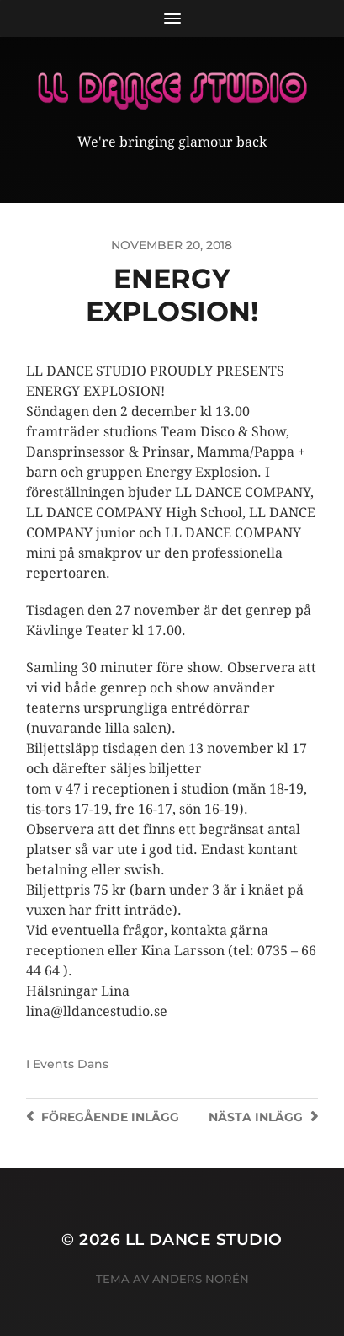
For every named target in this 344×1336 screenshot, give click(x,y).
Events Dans (70, 1063)
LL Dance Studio (204, 1239)
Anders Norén (200, 1278)
